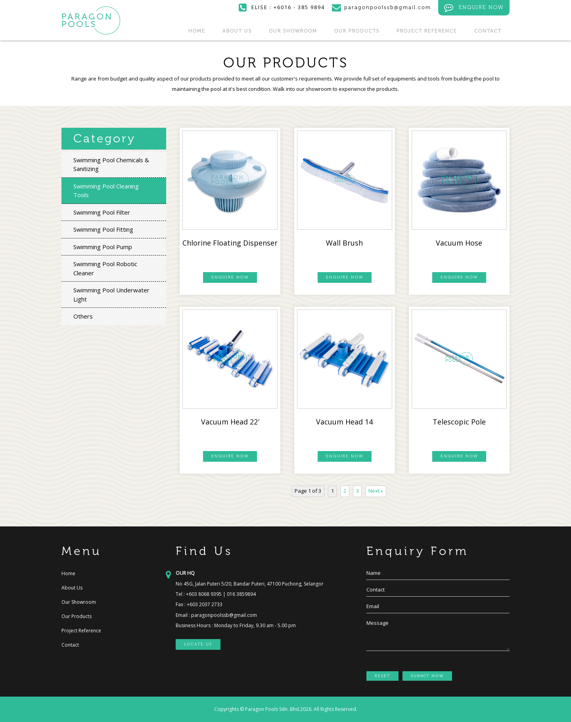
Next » (375, 490)
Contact (488, 31)
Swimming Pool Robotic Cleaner (105, 268)
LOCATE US (198, 644)
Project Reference (427, 31)
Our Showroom (293, 31)
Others (83, 316)
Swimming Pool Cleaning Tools (106, 190)
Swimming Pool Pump (102, 247)
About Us (237, 31)
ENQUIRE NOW (474, 7)
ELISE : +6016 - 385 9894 (282, 7)
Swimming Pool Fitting (103, 229)
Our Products (356, 31)
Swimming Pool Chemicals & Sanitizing (111, 164)
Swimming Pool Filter (101, 212)
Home (196, 31)
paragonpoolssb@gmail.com (224, 615)
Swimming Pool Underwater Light (111, 294)
